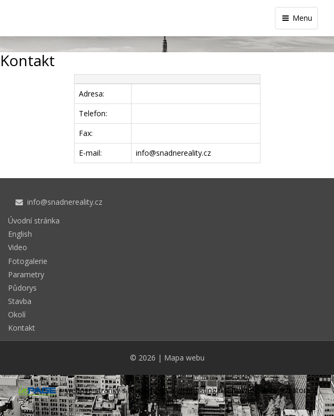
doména (153, 390)
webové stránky (93, 390)
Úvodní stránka (34, 220)
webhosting (196, 390)
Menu (296, 18)
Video (17, 247)
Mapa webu (184, 358)
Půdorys (22, 288)
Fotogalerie (27, 261)
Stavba (19, 301)
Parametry (26, 274)
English (20, 234)
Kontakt (21, 328)
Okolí (17, 314)
